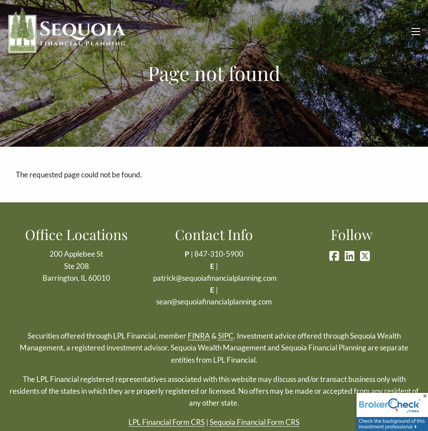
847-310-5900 (218, 253)
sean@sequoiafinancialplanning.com (214, 301)
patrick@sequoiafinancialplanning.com (215, 278)
